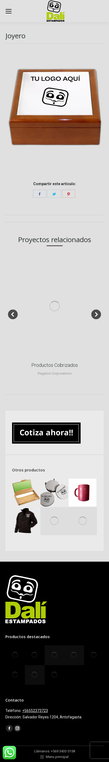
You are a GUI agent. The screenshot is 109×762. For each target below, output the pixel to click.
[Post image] (54, 306)
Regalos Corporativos (55, 373)
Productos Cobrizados (54, 365)
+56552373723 (35, 710)
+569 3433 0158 (63, 751)
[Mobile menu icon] (8, 11)
